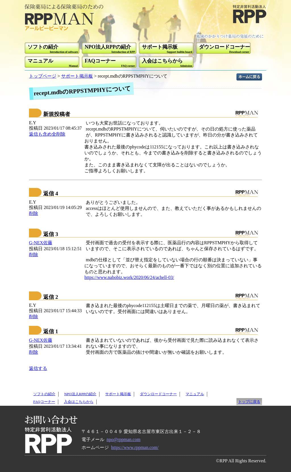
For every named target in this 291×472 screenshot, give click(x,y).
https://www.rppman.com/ (135, 447)
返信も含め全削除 (47, 134)
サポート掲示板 (77, 76)
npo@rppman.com (123, 439)
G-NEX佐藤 (40, 242)
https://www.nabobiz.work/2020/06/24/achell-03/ (129, 277)
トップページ (42, 76)
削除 (33, 213)
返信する (38, 368)
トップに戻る (249, 402)
